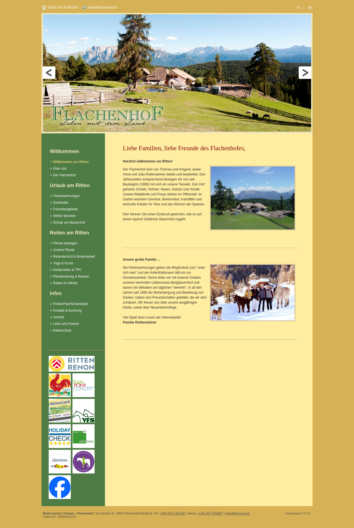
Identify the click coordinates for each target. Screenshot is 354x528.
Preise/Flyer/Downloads (70, 304)
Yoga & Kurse (63, 263)
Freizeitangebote (65, 209)
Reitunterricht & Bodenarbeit (74, 256)
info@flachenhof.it (99, 7)
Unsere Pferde (63, 250)
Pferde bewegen (65, 243)
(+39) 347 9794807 (210, 513)
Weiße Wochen (64, 216)
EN (310, 8)
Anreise (58, 317)
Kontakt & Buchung (67, 310)
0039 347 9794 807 (60, 7)
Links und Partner (66, 324)
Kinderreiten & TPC (67, 270)
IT (298, 8)
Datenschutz (62, 330)
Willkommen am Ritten (71, 162)
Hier (126, 214)
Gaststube (60, 203)
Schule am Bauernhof (69, 222)
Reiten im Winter (65, 283)
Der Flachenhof (64, 175)
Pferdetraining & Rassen (71, 276)
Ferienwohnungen (66, 196)
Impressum (293, 513)
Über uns (60, 168)
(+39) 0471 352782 (172, 513)
